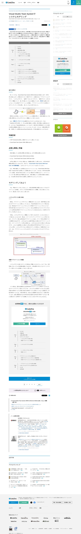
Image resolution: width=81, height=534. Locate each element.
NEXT (39, 384)
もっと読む (13, 409)
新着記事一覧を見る (63, 113)
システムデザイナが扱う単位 (24, 53)
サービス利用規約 (56, 528)
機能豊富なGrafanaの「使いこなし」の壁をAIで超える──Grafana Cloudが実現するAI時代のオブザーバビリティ (62, 89)
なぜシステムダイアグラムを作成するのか (26, 78)
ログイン (37, 323)
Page (12, 59)
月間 (67, 16)
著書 (26, 444)
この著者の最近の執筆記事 (23, 432)
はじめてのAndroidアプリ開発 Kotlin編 (26, 429)
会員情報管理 (40, 528)
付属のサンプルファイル (18, 121)
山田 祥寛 (10, 21)
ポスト (44, 25)
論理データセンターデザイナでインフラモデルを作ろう (23, 406)
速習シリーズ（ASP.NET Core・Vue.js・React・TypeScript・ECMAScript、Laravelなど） (32, 427)
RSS (33, 444)
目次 (39, 43)
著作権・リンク (34, 528)
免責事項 (45, 528)
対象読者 (19, 48)
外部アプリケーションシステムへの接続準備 (27, 71)
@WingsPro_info (39, 444)
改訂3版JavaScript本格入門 (26, 428)
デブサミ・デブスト (31, 2)
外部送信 (70, 528)
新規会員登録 (21, 323)
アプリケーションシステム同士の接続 (26, 76)
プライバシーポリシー (64, 528)
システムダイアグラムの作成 (24, 59)
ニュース (20, 2)
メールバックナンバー (29, 320)
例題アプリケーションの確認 (24, 55)
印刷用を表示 (12, 395)
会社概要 (50, 528)
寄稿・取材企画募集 (57, 502)
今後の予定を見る (62, 135)
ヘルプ (29, 528)
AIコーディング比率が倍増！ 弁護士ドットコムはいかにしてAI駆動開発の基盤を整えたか (19, 486)
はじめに (19, 46)
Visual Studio (11, 24)
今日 (58, 16)
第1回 (41, 101)
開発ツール (17, 24)
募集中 (35, 443)
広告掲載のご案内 (67, 502)
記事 (25, 2)
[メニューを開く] (2, 2)
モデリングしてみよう (22, 52)
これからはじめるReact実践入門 (40, 428)
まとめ (19, 80)
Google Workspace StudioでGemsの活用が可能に (63, 47)
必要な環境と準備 (21, 50)
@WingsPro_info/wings (22, 446)
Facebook (37, 446)
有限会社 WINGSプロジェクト (38, 439)
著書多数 (38, 429)
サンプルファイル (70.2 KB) (21, 28)
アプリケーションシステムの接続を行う (26, 69)
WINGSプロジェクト (23, 424)
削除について (21, 65)
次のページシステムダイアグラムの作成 (29, 379)
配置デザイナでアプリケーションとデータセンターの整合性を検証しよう (26, 404)
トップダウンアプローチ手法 (24, 63)
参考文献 (19, 82)
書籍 (38, 2)
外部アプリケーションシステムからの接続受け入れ (28, 73)
